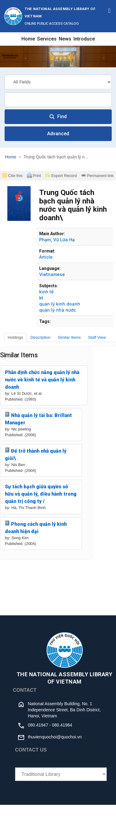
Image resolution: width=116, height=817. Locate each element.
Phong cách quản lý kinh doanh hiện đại (36, 527)
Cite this (12, 175)
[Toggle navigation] (109, 10)
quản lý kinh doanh (59, 303)
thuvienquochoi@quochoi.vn (55, 736)
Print (34, 175)
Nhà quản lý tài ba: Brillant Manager (38, 419)
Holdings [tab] (15, 337)
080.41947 (38, 725)
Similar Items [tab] (69, 337)
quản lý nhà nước (57, 310)
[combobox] (58, 99)
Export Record (61, 175)
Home (28, 39)
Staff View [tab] (97, 337)
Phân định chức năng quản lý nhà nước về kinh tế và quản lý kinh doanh (42, 380)
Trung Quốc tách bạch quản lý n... (56, 156)
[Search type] (58, 82)
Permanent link (97, 175)
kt (41, 297)
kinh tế (46, 291)
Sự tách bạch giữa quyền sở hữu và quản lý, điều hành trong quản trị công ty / (41, 494)
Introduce (84, 39)
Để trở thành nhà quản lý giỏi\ (35, 454)
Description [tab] (41, 337)
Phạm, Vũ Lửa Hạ (57, 239)
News (65, 39)
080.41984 (62, 725)
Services (47, 39)
